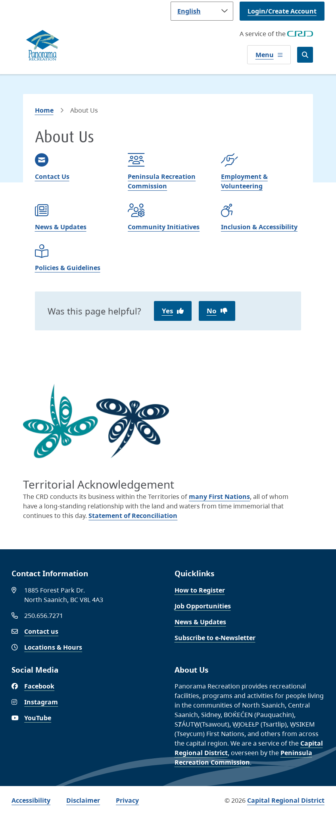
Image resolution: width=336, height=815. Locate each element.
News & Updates (200, 621)
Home (44, 110)
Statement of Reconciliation (132, 515)
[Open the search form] (305, 55)
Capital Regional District (285, 800)
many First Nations (219, 496)
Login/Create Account (282, 11)
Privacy (127, 800)
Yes (167, 310)
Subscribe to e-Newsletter (215, 637)
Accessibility (31, 800)
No (212, 310)
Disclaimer (83, 800)
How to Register (200, 590)
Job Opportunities (203, 606)
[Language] (202, 11)
